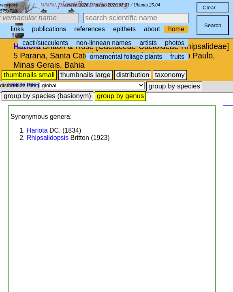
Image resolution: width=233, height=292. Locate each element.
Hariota (37, 130)
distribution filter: (20, 85)
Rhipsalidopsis (47, 137)
